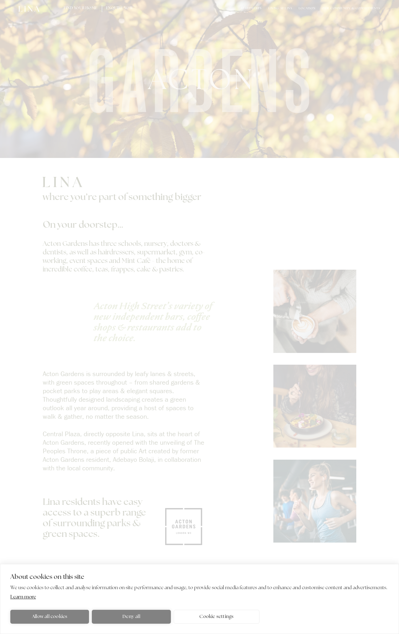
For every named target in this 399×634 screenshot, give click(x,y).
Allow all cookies (49, 616)
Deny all (131, 616)
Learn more (23, 597)
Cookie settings (216, 616)
